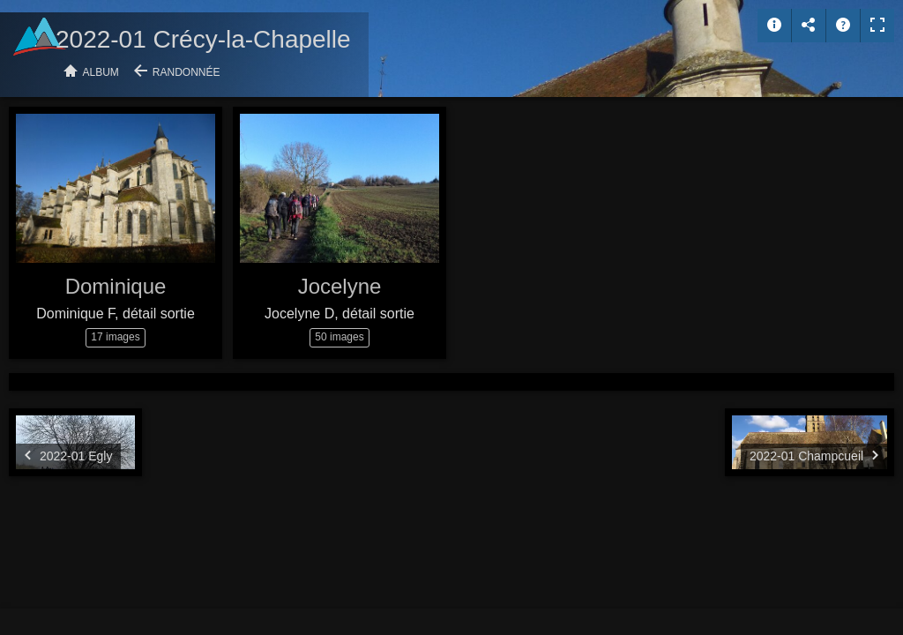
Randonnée (186, 72)
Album (101, 72)
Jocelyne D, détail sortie (339, 313)
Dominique (116, 286)
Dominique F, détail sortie (115, 313)
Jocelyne (340, 286)
